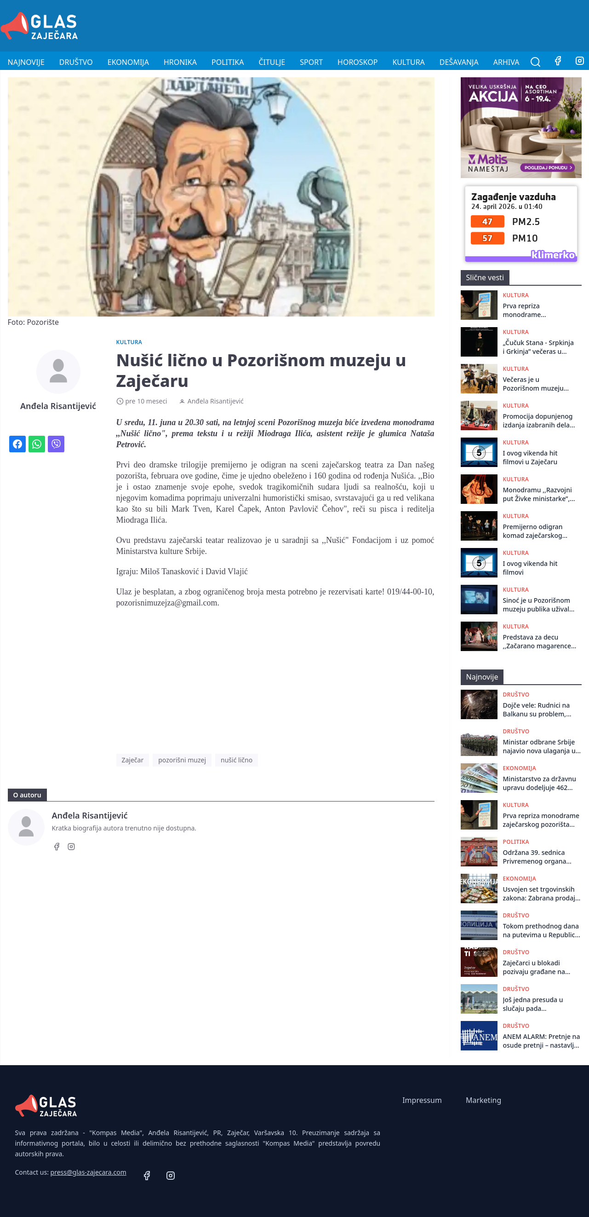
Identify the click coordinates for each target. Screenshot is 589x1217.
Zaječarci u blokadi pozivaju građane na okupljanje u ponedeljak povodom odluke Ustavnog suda (540, 967)
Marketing (483, 1100)
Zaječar (133, 760)
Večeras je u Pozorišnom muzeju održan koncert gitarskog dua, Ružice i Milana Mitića (537, 384)
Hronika (180, 62)
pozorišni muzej (182, 760)
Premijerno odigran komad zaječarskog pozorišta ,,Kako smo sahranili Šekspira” (535, 531)
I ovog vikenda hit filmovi (530, 568)
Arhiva (506, 62)
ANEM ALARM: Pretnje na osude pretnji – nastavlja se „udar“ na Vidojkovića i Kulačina (542, 1041)
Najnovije (26, 62)
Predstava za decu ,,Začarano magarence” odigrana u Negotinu (538, 642)
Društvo (76, 62)
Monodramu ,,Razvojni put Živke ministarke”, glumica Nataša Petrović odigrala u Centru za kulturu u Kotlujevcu (537, 494)
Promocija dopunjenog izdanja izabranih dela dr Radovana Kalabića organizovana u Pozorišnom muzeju (538, 421)
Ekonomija (128, 62)
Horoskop (357, 62)
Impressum (422, 1100)
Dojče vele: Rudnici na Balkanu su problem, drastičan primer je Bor (538, 710)
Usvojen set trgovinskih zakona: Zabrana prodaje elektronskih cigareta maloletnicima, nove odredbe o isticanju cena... (541, 894)
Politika (228, 62)
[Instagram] (71, 848)
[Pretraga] (535, 62)
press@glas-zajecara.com (88, 1172)
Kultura (408, 62)
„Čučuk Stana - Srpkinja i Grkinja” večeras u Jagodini (538, 347)
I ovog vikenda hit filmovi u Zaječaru (530, 457)
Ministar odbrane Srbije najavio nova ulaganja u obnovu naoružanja (539, 747)
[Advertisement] (421, 24)
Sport (311, 62)
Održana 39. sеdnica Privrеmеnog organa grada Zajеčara (534, 857)
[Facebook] (558, 62)
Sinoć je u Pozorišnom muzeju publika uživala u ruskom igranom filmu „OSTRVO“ (538, 605)
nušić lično (236, 760)
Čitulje (271, 62)
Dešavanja (459, 62)
